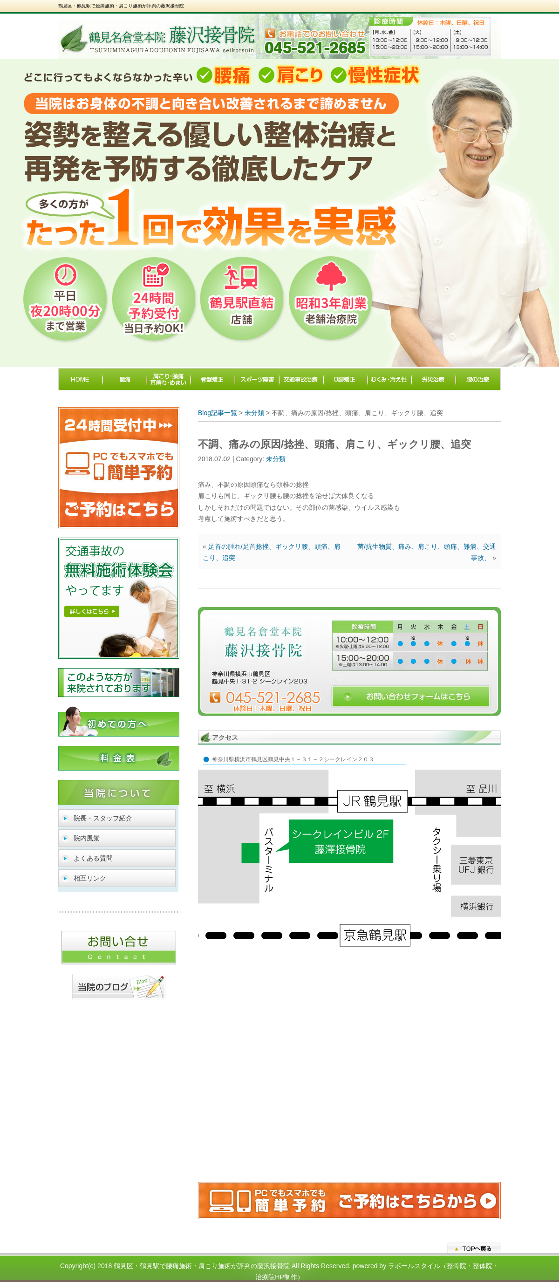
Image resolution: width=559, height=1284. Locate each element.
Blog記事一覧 (217, 413)
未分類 (254, 413)
